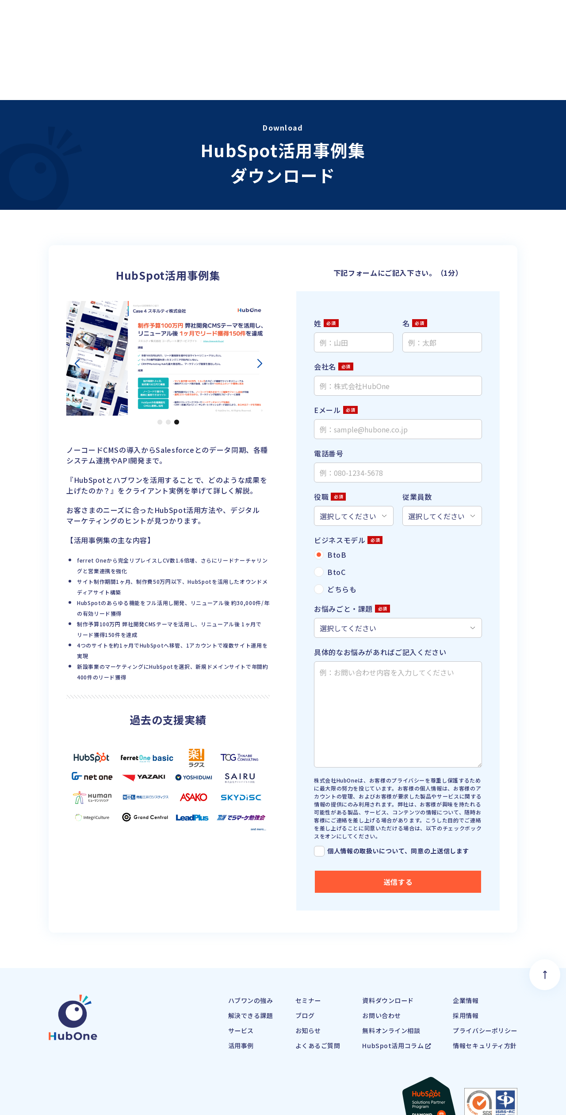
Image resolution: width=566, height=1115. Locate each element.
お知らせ (285, 966)
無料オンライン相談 (377, 966)
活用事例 (212, 981)
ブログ (282, 951)
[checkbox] (398, 508)
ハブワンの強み (223, 936)
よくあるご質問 (296, 981)
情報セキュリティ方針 (480, 981)
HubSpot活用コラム (383, 981)
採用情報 (459, 951)
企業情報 (459, 936)
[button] (159, 358)
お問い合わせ (366, 951)
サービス (212, 966)
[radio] (398, 491)
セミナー (285, 936)
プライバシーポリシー (480, 966)
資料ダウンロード (373, 936)
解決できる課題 (223, 951)
